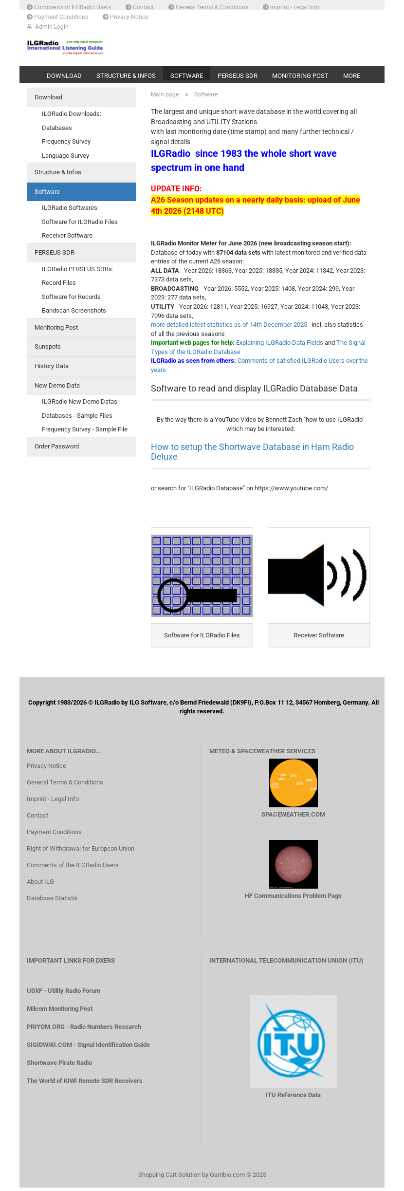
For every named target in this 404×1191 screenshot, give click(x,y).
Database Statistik (52, 901)
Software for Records (71, 298)
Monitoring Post (300, 75)
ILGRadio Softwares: (70, 210)
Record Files (59, 285)
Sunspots (48, 349)
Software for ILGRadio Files (80, 224)
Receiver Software (67, 238)
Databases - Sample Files (77, 417)
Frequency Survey (66, 144)
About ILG (40, 885)
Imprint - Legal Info (291, 7)
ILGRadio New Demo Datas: (80, 404)
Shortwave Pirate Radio (59, 1066)
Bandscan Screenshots (74, 312)
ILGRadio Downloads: (71, 116)
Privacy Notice (125, 16)
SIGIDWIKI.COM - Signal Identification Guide (88, 1048)
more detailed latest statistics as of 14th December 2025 (229, 327)
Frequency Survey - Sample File (85, 431)
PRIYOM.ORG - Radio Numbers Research (84, 1030)
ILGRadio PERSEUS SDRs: (77, 271)
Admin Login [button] (48, 26)
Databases (57, 129)
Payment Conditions (57, 16)
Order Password (57, 448)
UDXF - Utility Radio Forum (63, 994)
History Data (52, 368)
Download (64, 75)
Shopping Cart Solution (169, 1178)
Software (186, 75)
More (351, 75)
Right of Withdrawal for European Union (80, 852)
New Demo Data (57, 387)
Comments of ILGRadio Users (69, 7)
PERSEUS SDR (237, 75)
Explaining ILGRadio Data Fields (279, 345)
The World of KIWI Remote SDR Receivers (85, 1084)
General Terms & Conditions (208, 7)
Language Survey (65, 157)
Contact (140, 7)
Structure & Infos (126, 75)
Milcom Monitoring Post (59, 1012)
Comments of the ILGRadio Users (73, 868)
